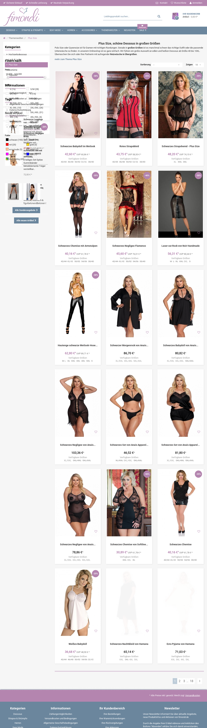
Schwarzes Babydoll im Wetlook (77, 146)
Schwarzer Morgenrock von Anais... (129, 345)
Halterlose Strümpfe (33, 306)
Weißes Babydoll (78, 644)
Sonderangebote (16, 447)
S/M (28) (34, 116)
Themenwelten (16, 38)
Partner (12, 244)
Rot (34, 300)
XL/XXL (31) (16, 130)
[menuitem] (26, 54)
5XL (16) (34, 148)
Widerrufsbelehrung (19, 232)
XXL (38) (34, 130)
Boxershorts (22, 316)
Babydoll (12, 311)
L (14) (33, 121)
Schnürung (13, 270)
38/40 (77, 659)
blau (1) (33, 181)
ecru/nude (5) (15, 176)
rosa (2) (13, 181)
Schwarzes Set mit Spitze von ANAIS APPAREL (32, 368)
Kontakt (163, 3)
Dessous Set (30, 290)
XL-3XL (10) (15, 135)
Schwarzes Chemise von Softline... (129, 544)
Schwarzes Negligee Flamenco (129, 245)
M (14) (13, 121)
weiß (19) (34, 167)
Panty (22, 311)
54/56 (77, 161)
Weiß (10, 316)
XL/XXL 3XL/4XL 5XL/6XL (129, 361)
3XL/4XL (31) (36, 139)
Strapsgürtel (14, 306)
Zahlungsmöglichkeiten (20, 210)
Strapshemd (23, 300)
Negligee (34, 264)
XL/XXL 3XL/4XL (180, 361)
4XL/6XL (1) (15, 148)
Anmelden (197, 3)
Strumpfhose (14, 290)
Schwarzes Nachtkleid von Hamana (129, 620)
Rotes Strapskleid (129, 146)
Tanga (19, 280)
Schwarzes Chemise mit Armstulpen (77, 245)
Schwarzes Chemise (181, 544)
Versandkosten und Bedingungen (25, 215)
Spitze (23, 264)
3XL (180, 261)
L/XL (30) (14, 125)
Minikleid (25, 275)
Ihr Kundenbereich (112, 708)
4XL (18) (14, 144)
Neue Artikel (13, 328)
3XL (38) (14, 139)
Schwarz (30, 280)
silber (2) (34, 176)
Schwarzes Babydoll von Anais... (180, 345)
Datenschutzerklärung (20, 227)
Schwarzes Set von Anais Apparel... (129, 445)
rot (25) (12, 172)
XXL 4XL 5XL (129, 636)
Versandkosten (192, 695)
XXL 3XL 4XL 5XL (180, 636)
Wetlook (12, 264)
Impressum (15, 238)
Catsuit (36, 275)
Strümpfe (12, 275)
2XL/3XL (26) (36, 135)
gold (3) (33, 172)
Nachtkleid (13, 295)
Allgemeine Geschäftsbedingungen (26, 221)
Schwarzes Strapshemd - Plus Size (181, 146)
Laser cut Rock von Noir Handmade (181, 245)
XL (180, 161)
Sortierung (145, 64)
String (38, 295)
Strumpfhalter (29, 270)
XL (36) (33, 125)
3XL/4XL (129, 460)
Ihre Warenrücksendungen (112, 718)
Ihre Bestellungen (112, 714)
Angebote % (24, 285)
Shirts (10, 300)
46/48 (77, 261)
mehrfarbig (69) (16, 186)
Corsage (33, 311)
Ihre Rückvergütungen (112, 723)
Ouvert (11, 285)
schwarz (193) (16, 167)
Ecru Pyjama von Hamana (180, 620)
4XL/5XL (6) (36, 144)
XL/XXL (78, 460)
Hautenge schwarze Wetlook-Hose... (78, 345)
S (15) (13, 116)
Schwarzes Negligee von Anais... (78, 445)
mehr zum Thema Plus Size (68, 59)
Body (10, 280)
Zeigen (189, 64)
